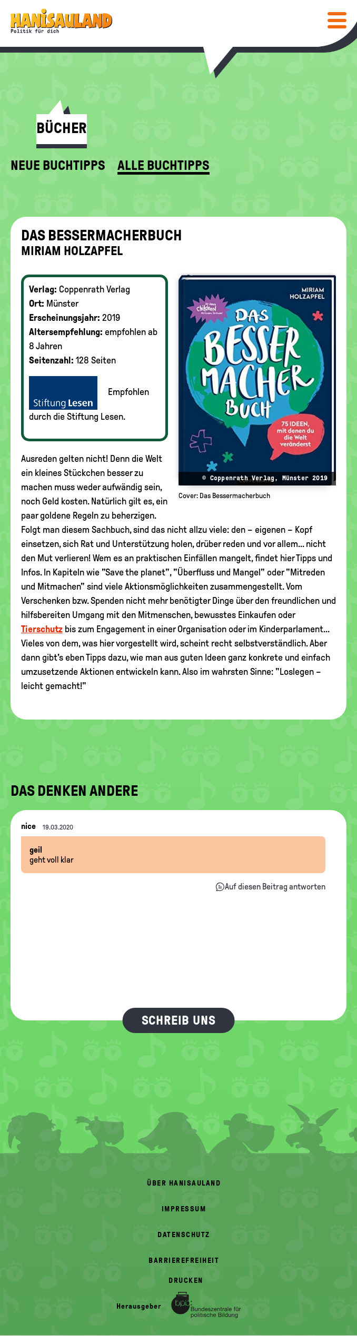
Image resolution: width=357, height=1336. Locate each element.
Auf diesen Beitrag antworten (275, 886)
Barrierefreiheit (183, 1260)
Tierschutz (42, 629)
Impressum (184, 1209)
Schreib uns (179, 1020)
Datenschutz (183, 1235)
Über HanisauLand (184, 1183)
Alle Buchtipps (163, 166)
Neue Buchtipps (58, 166)
